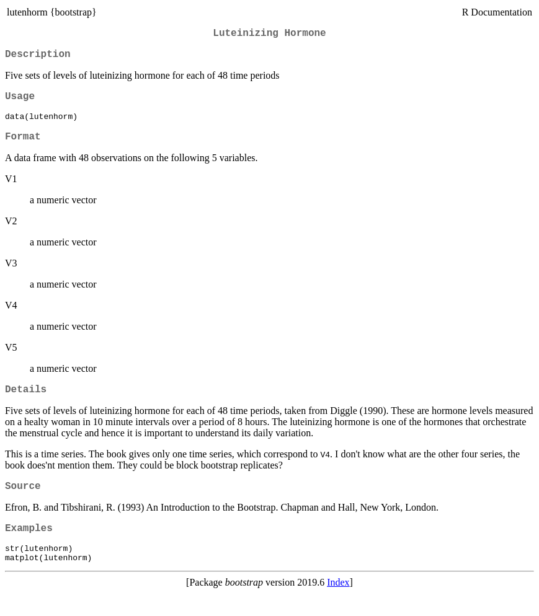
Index (338, 605)
